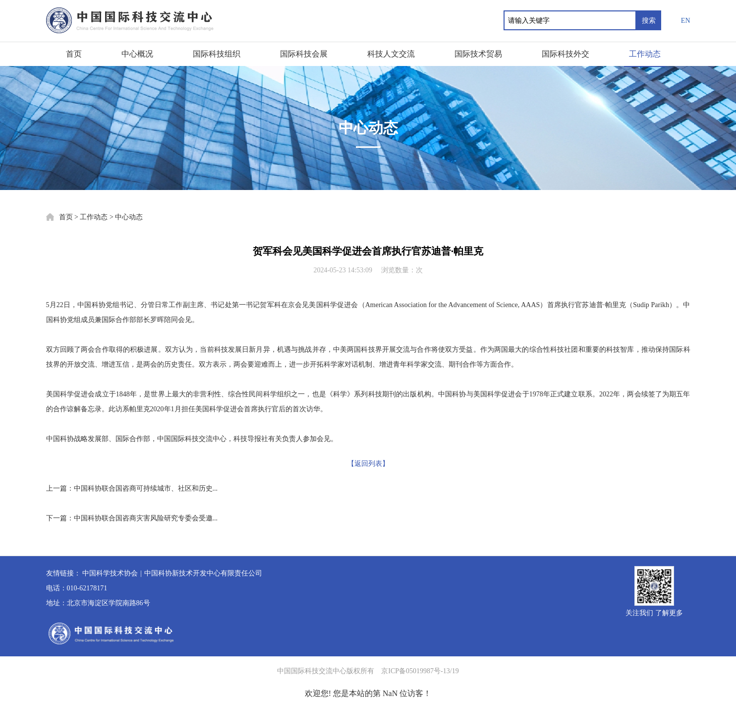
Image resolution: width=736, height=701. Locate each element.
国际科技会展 (304, 54)
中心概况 (137, 54)
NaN (390, 693)
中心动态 (129, 217)
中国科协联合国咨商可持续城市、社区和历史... (146, 488)
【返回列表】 (368, 463)
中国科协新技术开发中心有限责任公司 (203, 573)
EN (685, 20)
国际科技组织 (216, 54)
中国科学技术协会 (110, 573)
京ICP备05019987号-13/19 (419, 671)
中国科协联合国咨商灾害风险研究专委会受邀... (146, 518)
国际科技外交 (565, 54)
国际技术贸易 (478, 54)
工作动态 (645, 54)
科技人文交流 (391, 54)
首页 (74, 54)
